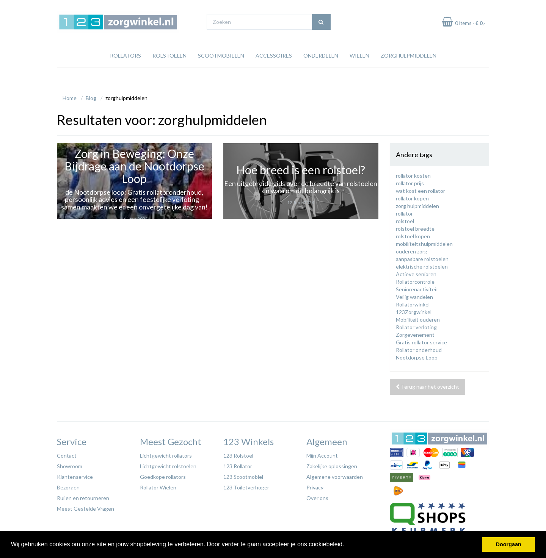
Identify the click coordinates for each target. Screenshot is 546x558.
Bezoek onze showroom (347, 7)
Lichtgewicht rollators (166, 453)
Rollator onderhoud (419, 348)
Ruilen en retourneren (83, 496)
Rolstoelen (169, 70)
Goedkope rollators (163, 475)
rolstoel (405, 219)
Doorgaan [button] (508, 544)
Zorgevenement (415, 333)
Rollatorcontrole (415, 280)
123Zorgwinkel (413, 310)
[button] (347, 545)
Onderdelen (320, 70)
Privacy (314, 485)
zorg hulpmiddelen (417, 204)
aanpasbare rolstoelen (422, 257)
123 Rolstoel (238, 453)
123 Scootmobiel (243, 475)
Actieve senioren (416, 272)
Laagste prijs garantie (467, 7)
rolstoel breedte (415, 227)
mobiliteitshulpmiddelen (424, 242)
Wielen (359, 70)
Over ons (317, 496)
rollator (404, 211)
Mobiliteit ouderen (418, 317)
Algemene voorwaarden (334, 475)
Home (70, 96)
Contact (67, 453)
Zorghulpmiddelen (408, 70)
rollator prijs (410, 181)
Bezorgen (68, 485)
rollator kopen (412, 196)
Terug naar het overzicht (427, 384)
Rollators (125, 70)
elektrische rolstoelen (422, 264)
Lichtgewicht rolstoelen (168, 464)
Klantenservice (75, 475)
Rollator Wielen (158, 485)
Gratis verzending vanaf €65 (92, 7)
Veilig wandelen (414, 295)
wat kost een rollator (420, 189)
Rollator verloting (416, 325)
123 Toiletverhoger (246, 485)
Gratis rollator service (421, 340)
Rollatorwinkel (413, 302)
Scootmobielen (221, 70)
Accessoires (274, 70)
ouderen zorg (411, 249)
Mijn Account (322, 453)
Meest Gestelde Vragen (85, 506)
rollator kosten (413, 173)
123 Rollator (237, 464)
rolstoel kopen (413, 234)
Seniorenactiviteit (417, 287)
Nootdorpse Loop (417, 355)
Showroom (69, 464)
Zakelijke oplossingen (331, 464)
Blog (91, 96)
